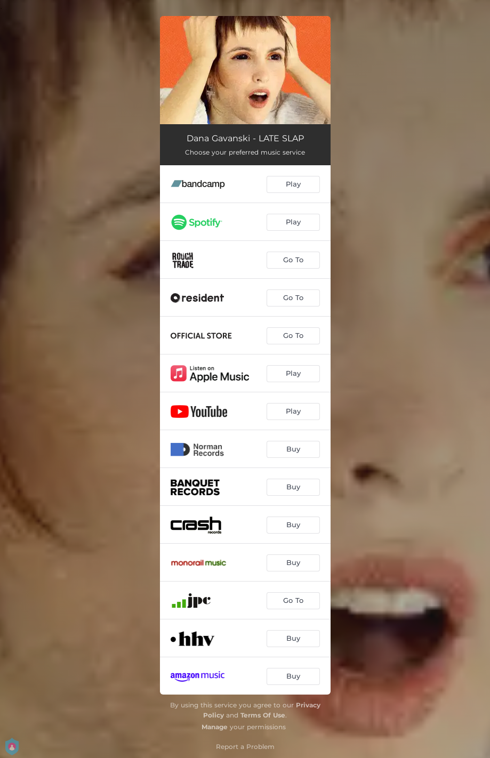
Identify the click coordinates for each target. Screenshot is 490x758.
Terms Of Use (262, 715)
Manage (215, 727)
